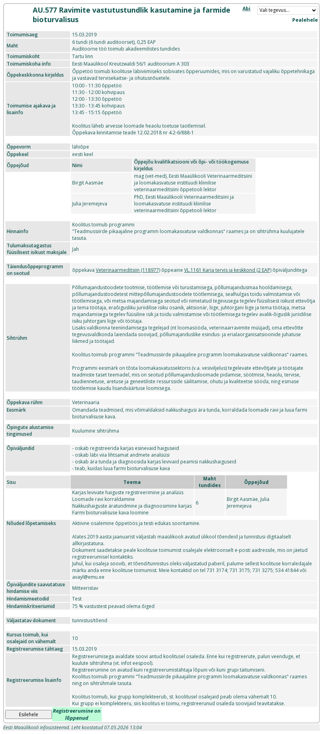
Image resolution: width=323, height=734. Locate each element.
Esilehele (28, 714)
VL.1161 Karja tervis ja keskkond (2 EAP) (227, 270)
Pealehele (305, 19)
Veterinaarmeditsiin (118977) (128, 270)
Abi (246, 8)
